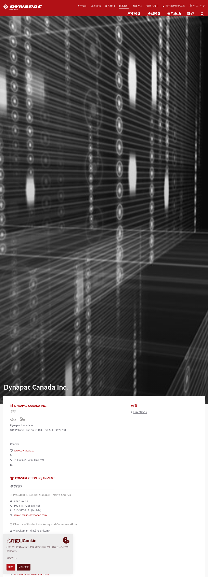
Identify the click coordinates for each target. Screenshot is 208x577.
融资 (190, 14)
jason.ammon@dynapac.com (31, 574)
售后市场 (174, 14)
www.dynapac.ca (24, 450)
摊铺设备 (154, 14)
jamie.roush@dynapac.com (30, 515)
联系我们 (124, 5)
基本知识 (96, 5)
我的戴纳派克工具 (174, 5)
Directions (140, 412)
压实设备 (134, 14)
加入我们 (110, 5)
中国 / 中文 (197, 5)
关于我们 (82, 5)
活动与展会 (152, 5)
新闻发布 (137, 5)
